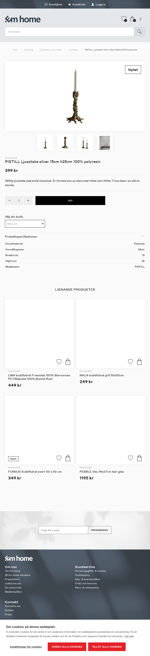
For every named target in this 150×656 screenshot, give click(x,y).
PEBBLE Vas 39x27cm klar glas (102, 471)
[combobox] (25, 223)
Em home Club (13, 587)
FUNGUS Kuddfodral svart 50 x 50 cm (35, 471)
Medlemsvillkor (13, 591)
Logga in (98, 4)
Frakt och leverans (86, 583)
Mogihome (11, 158)
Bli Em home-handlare (18, 575)
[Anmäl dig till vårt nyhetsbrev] (63, 530)
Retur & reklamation (87, 587)
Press (8, 614)
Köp (67, 361)
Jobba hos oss (13, 583)
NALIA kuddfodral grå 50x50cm (102, 375)
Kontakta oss (12, 606)
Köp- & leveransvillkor (87, 579)
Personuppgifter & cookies (90, 570)
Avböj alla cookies (67, 646)
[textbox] (25, 224)
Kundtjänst (53, 4)
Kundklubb (76, 4)
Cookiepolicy (82, 575)
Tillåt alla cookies (107, 646)
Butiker (9, 610)
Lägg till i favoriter (58, 361)
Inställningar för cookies (26, 646)
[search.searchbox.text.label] (70, 31)
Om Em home (12, 570)
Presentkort (12, 579)
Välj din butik (14, 216)
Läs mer (129, 636)
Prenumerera (99, 530)
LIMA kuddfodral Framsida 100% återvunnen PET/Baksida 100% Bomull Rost (39, 376)
